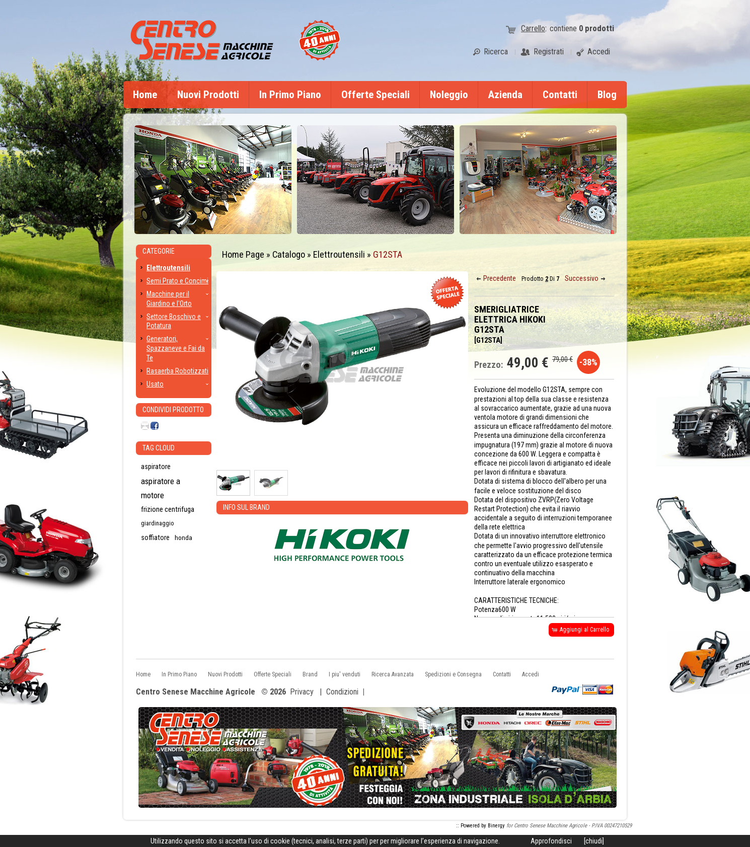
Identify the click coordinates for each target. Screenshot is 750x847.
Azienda (505, 95)
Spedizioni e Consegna (453, 674)
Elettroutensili (339, 254)
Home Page (243, 254)
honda (183, 537)
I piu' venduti (344, 674)
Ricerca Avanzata (392, 674)
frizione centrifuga (167, 509)
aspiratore (156, 467)
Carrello (533, 28)
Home (145, 95)
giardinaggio (157, 523)
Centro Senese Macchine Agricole (195, 692)
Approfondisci (551, 841)
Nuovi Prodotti (208, 95)
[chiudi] (594, 841)
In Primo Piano (290, 95)
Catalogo (288, 254)
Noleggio (449, 95)
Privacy (302, 692)
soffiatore (155, 537)
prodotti (596, 28)
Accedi (530, 674)
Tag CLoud (158, 448)
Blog (607, 95)
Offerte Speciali (375, 95)
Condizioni (342, 692)
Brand (310, 674)
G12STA (387, 254)
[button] (496, 278)
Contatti (560, 95)
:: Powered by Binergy (480, 825)
